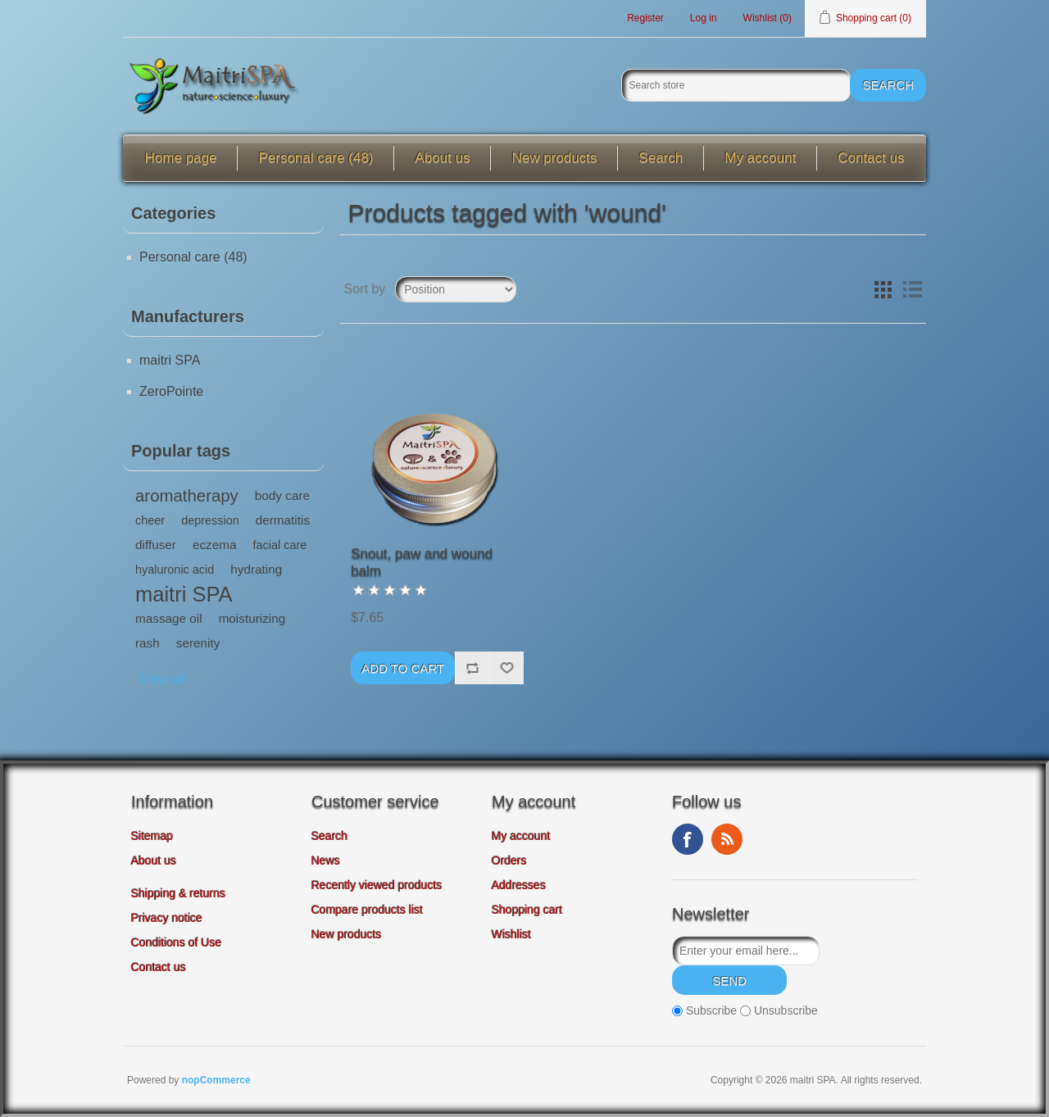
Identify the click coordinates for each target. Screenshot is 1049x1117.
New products (554, 158)
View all (161, 679)
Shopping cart (527, 909)
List (912, 289)
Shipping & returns (178, 893)
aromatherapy (186, 496)
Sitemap (152, 835)
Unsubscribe (786, 1010)
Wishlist (511, 934)
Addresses (519, 885)
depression (210, 520)
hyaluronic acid (174, 569)
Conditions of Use (176, 942)
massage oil (168, 618)
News (325, 860)
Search (660, 158)
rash (147, 643)
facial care (279, 545)
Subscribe (711, 1010)
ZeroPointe (171, 391)
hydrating (256, 569)
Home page (181, 158)
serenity (198, 643)
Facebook (687, 839)
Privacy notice (166, 917)
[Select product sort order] (455, 289)
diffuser (155, 545)
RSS (726, 839)
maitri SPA (169, 360)
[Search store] (736, 85)
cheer (150, 520)
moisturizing (252, 618)
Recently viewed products (377, 885)
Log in (703, 18)
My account (760, 158)
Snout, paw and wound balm (422, 562)
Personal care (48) (315, 158)
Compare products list (367, 909)
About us (442, 158)
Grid (882, 289)
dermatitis (283, 520)
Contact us (871, 158)
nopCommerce (216, 1080)
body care (282, 495)
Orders (509, 860)
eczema (215, 545)
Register (645, 18)
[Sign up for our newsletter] (746, 950)
